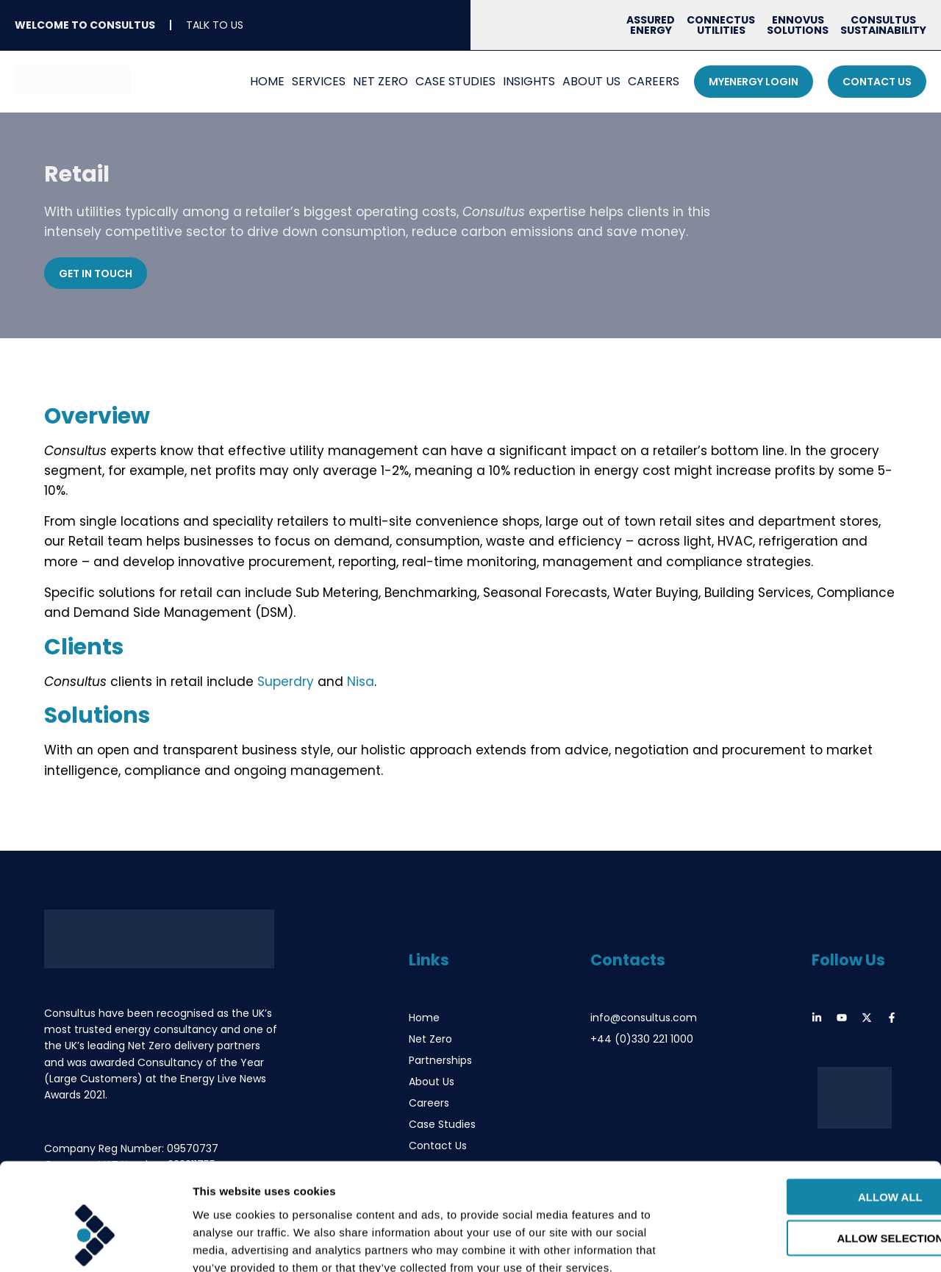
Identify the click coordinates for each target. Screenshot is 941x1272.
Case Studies (455, 81)
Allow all (818, 1113)
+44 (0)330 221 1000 (641, 1039)
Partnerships (440, 1060)
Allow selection (818, 1154)
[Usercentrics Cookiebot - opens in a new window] (95, 1243)
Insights (529, 81)
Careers (653, 81)
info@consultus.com (643, 1017)
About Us (591, 81)
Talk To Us (214, 25)
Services (319, 81)
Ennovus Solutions (798, 25)
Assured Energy (650, 25)
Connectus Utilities (721, 25)
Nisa (360, 681)
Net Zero (380, 81)
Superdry (285, 681)
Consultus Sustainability (883, 25)
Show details (771, 1243)
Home (267, 81)
